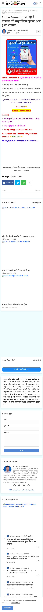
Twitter (17, 182)
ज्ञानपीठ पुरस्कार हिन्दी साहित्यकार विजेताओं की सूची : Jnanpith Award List (23, 558)
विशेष (10, 11)
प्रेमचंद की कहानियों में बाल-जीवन (15, 305)
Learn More (15, 603)
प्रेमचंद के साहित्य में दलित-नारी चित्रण (16, 270)
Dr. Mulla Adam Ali (11, 379)
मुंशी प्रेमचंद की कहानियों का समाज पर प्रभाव (18, 236)
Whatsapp (23, 182)
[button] (40, 3)
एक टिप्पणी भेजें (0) (21, 369)
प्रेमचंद (13, 177)
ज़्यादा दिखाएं (36, 203)
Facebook (9, 183)
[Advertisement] (21, 334)
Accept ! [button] (7, 608)
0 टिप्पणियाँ (37, 360)
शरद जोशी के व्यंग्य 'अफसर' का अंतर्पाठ (20, 585)
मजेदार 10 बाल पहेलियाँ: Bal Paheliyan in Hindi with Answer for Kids (21, 572)
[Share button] (29, 182)
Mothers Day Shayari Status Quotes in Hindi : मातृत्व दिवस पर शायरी (21, 542)
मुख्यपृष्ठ (4, 11)
